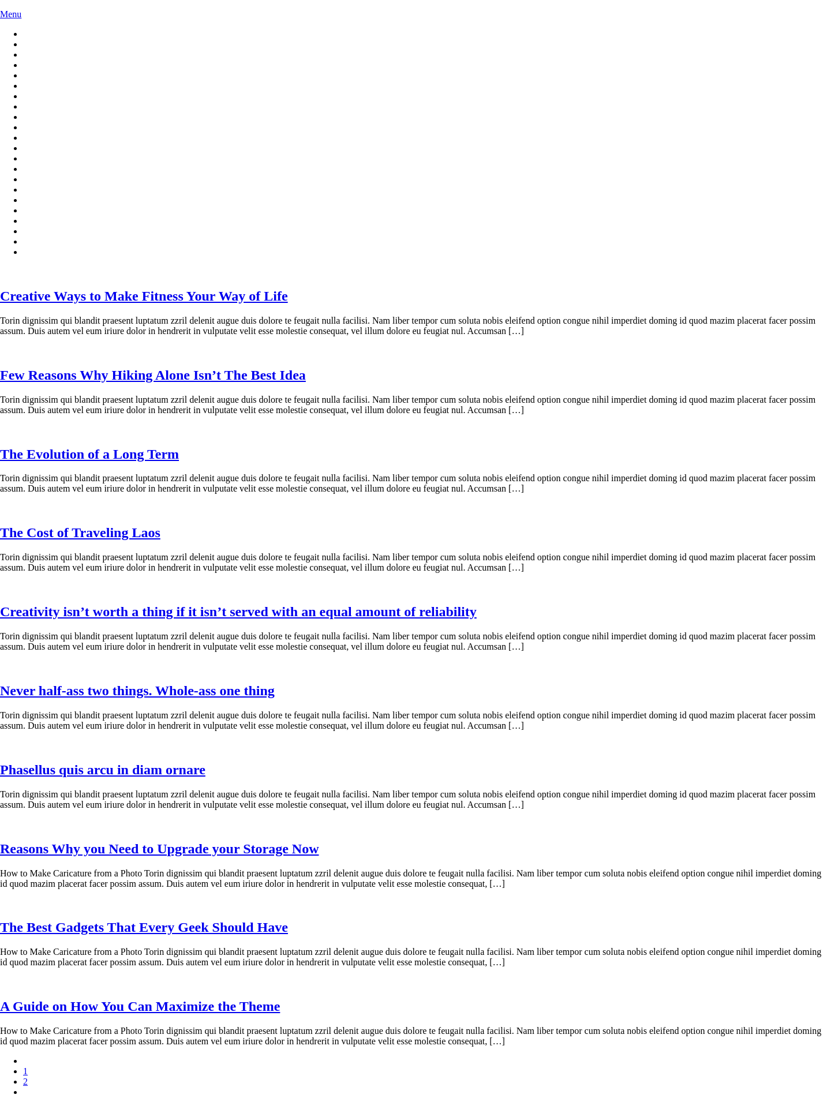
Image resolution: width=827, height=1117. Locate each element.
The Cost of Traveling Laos (80, 532)
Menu (10, 14)
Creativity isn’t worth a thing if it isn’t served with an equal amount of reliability (238, 611)
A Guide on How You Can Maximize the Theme (140, 1006)
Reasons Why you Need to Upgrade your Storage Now (159, 848)
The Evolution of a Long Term (89, 454)
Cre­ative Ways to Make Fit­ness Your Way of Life (144, 295)
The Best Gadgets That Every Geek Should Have (144, 927)
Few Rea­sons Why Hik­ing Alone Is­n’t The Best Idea (153, 375)
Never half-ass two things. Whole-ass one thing (137, 690)
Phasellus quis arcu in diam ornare (102, 769)
